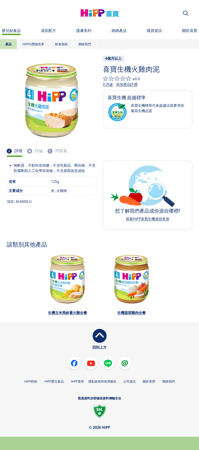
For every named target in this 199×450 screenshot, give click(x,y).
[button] (185, 13)
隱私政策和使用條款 (102, 381)
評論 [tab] (38, 150)
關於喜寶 (149, 381)
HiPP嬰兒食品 (54, 381)
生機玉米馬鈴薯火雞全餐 (67, 312)
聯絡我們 (84, 44)
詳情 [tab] (18, 150)
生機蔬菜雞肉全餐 (131, 312)
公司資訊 (129, 381)
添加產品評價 (126, 84)
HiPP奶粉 (30, 381)
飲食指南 (61, 44)
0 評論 (108, 84)
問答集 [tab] (60, 150)
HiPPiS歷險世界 (33, 44)
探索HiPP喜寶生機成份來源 (147, 218)
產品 (8, 44)
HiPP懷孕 (77, 381)
